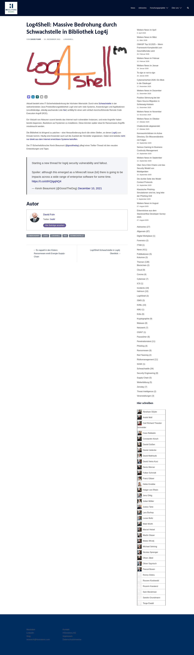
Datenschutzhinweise (72, 639)
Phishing (141, 346)
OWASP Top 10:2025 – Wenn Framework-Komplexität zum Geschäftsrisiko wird (150, 47)
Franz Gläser (148, 478)
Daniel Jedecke (149, 450)
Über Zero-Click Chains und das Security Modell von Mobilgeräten (151, 168)
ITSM (139, 245)
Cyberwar (141, 279)
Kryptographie (143, 319)
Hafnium (140, 291)
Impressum (68, 636)
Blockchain (141, 265)
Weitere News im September (149, 158)
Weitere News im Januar (147, 65)
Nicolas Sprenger (150, 552)
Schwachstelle (105, 103)
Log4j (114, 133)
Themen (140, 262)
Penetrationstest (144, 341)
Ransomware (143, 350)
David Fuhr (36, 39)
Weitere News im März (147, 37)
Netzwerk (141, 328)
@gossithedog (72, 145)
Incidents (141, 288)
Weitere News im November (149, 112)
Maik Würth (148, 524)
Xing (28, 636)
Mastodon (30, 629)
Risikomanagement (145, 359)
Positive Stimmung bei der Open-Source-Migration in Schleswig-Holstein (148, 101)
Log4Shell (68, 39)
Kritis (139, 314)
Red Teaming (143, 355)
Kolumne (141, 257)
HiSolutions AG (69, 633)
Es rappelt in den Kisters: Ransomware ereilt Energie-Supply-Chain (49, 253)
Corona (140, 274)
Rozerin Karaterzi (150, 586)
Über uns (175, 8)
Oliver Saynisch (150, 564)
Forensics (141, 240)
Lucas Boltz (148, 518)
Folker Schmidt (149, 473)
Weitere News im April (146, 30)
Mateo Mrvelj (148, 541)
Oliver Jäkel (148, 558)
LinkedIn (30, 633)
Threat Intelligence (145, 391)
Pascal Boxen (149, 569)
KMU (139, 310)
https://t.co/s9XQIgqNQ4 (46, 181)
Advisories (143, 8)
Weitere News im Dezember (149, 91)
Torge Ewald (148, 603)
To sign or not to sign (146, 73)
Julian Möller (148, 501)
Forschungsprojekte (157, 8)
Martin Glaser (149, 535)
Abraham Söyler (150, 412)
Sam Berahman (150, 592)
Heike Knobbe (149, 484)
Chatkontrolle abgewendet (148, 126)
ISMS (139, 300)
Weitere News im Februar (148, 58)
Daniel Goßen (149, 444)
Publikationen (143, 254)
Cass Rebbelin (149, 433)
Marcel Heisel (149, 529)
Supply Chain (143, 378)
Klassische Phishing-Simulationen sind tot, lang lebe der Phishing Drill (150, 192)
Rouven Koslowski (151, 581)
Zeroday (140, 387)
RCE (65, 236)
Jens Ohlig (147, 495)
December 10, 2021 (90, 188)
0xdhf (52, 219)
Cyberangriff (33, 236)
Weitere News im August (147, 203)
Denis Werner (149, 467)
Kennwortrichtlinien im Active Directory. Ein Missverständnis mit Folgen (150, 136)
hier (64, 110)
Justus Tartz (148, 507)
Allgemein (141, 231)
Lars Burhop (148, 512)
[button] (188, 8)
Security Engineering (146, 373)
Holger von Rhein (150, 490)
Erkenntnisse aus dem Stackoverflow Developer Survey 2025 (151, 213)
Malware (140, 323)
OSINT (140, 332)
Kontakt (66, 629)
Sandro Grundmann (151, 598)
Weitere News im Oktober (148, 119)
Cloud (139, 270)
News (133, 8)
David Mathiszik (150, 456)
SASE (139, 364)
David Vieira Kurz (150, 461)
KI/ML (139, 305)
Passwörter (142, 337)
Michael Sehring (150, 547)
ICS (138, 283)
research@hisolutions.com (38, 639)
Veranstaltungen (144, 396)
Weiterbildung (143, 382)
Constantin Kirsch (150, 439)
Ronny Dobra (149, 575)
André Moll (147, 417)
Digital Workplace (144, 236)
